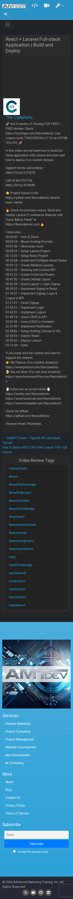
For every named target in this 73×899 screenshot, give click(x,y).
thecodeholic (17, 597)
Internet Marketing (17, 724)
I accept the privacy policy (30, 851)
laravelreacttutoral (21, 549)
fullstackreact (18, 468)
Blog (8, 790)
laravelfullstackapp (21, 509)
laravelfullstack (19, 500)
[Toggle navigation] (7, 24)
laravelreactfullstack (22, 525)
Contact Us (12, 798)
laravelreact (17, 517)
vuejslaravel (17, 605)
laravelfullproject (20, 492)
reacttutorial (17, 589)
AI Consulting (14, 763)
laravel (13, 476)
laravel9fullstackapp (22, 484)
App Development (17, 755)
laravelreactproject (21, 541)
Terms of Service (17, 813)
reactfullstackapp (20, 565)
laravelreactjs (18, 533)
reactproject (17, 581)
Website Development (20, 747)
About (9, 782)
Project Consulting (17, 731)
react (12, 557)
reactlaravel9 (17, 573)
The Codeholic (19, 117)
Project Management (19, 739)
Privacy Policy (15, 805)
